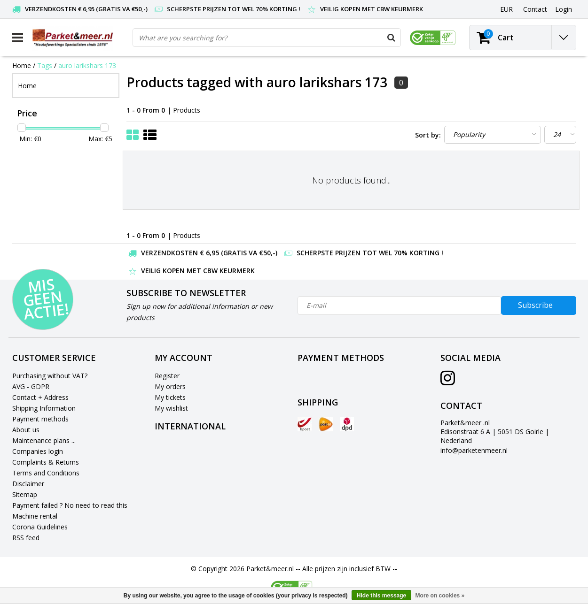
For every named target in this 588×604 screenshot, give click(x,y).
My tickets (170, 397)
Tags (44, 65)
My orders (170, 386)
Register (167, 375)
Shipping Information (44, 408)
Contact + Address (40, 397)
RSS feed (25, 537)
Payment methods (40, 418)
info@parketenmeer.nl (474, 450)
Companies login (37, 451)
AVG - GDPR (30, 386)
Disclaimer (28, 483)
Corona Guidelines (40, 526)
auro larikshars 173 (87, 65)
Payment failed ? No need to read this (69, 505)
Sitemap (24, 494)
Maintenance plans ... (44, 440)
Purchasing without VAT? (49, 375)
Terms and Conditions (45, 472)
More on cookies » (440, 595)
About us (25, 429)
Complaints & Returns (45, 462)
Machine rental (34, 516)
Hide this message (381, 595)
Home (21, 65)
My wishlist (171, 408)
